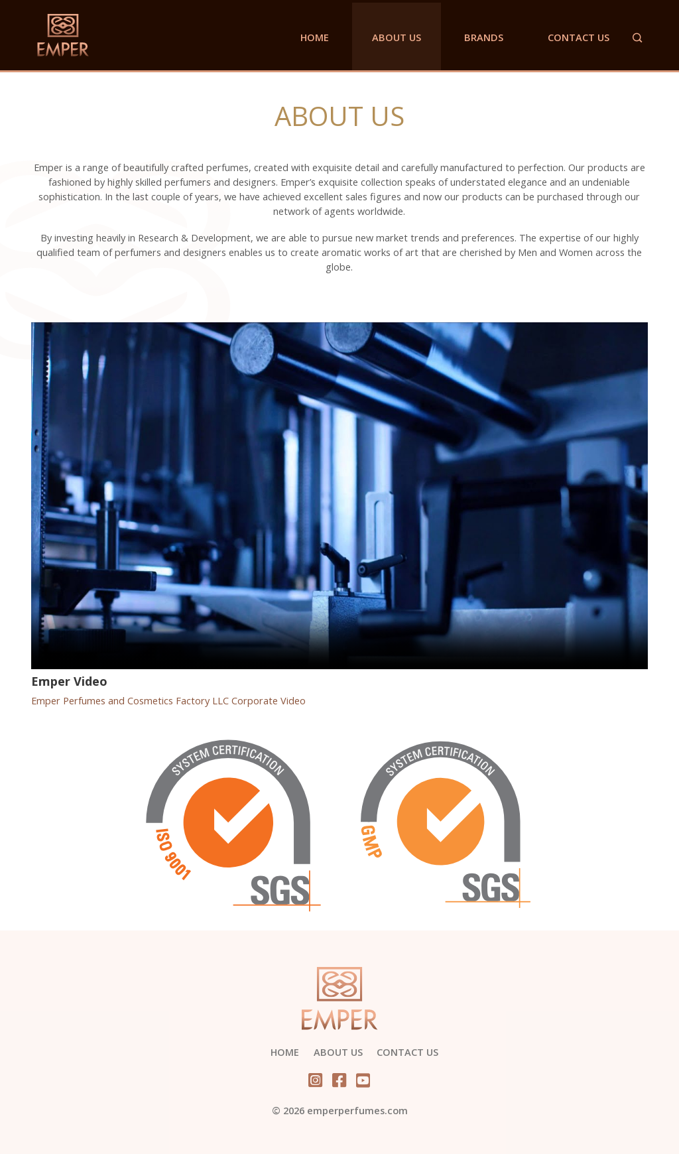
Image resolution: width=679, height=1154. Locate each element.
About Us (396, 37)
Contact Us (578, 37)
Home (314, 37)
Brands (483, 37)
